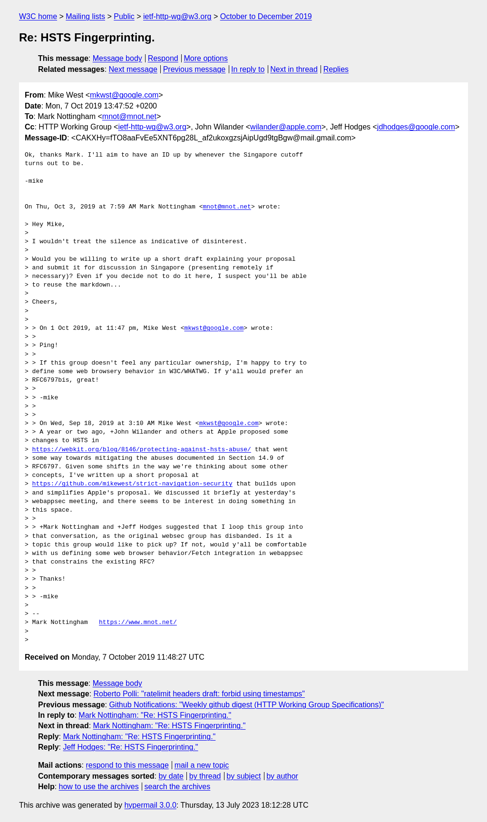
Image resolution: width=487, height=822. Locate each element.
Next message (133, 69)
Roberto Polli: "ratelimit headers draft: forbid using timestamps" (199, 694)
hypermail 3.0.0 (150, 805)
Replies (336, 69)
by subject (243, 776)
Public (124, 16)
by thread (205, 776)
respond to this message (127, 765)
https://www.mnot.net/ (138, 622)
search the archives (178, 786)
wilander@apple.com (285, 127)
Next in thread (294, 69)
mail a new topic (202, 765)
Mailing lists (85, 16)
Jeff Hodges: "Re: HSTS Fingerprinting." (130, 747)
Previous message (194, 69)
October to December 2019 (266, 16)
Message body (117, 58)
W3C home (38, 16)
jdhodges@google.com (416, 127)
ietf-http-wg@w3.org (177, 16)
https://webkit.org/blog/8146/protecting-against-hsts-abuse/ (141, 450)
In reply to (247, 69)
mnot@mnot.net (129, 116)
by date (170, 776)
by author (282, 776)
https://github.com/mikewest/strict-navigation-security (132, 484)
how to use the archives (99, 786)
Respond (163, 58)
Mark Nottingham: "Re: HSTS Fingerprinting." (154, 715)
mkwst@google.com (124, 95)
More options (206, 58)
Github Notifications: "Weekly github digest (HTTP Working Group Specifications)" (246, 705)
